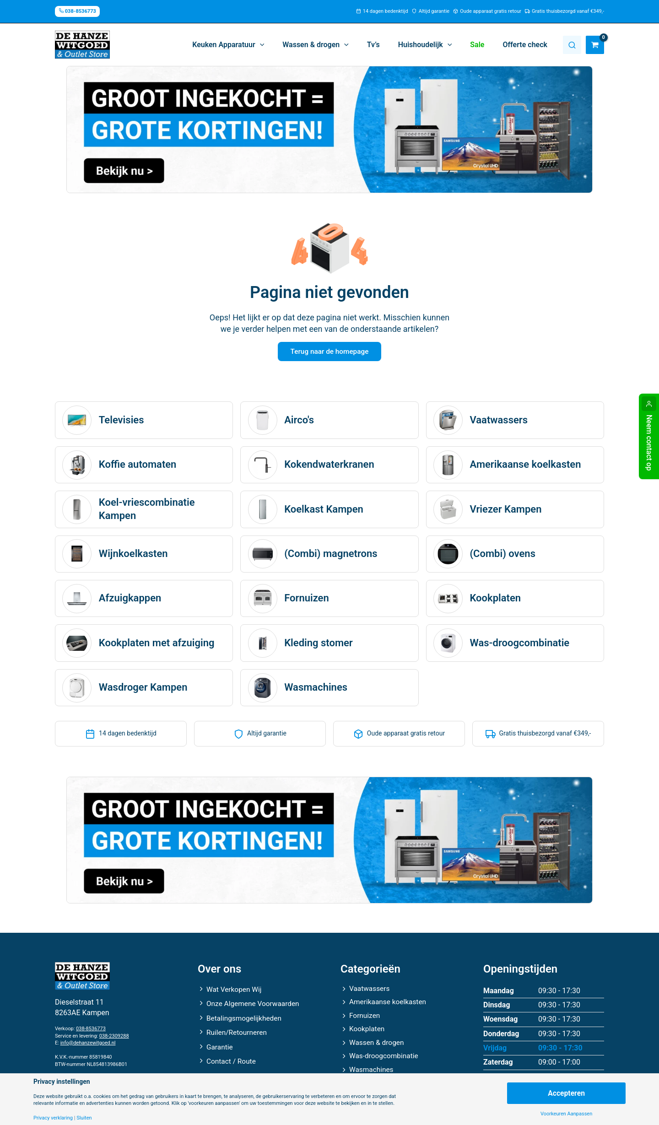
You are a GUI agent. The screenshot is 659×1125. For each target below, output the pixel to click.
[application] (280, 45)
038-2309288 (114, 1039)
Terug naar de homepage (329, 352)
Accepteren (566, 1092)
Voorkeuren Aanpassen (566, 1113)
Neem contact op (649, 443)
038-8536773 (91, 1031)
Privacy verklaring (53, 1117)
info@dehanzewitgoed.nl (88, 1046)
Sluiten (84, 1117)
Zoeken (572, 45)
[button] (248, 45)
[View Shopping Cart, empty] (595, 45)
